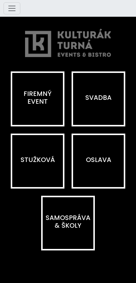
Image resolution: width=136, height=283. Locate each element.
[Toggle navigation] (12, 8)
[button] (37, 98)
